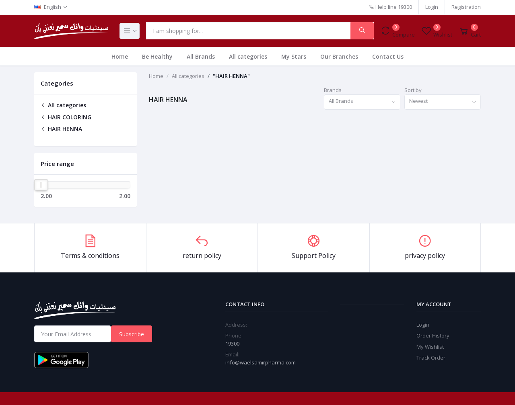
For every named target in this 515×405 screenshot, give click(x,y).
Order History (432, 335)
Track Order (430, 357)
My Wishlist (430, 346)
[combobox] (362, 102)
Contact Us (388, 56)
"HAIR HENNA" (231, 76)
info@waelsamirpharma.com (260, 362)
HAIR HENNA (61, 129)
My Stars (293, 56)
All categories (248, 56)
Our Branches (339, 56)
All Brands (201, 56)
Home (119, 56)
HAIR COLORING (66, 117)
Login (431, 6)
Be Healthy (157, 56)
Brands (333, 90)
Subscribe (131, 334)
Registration (466, 6)
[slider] (41, 184)
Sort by (413, 90)
